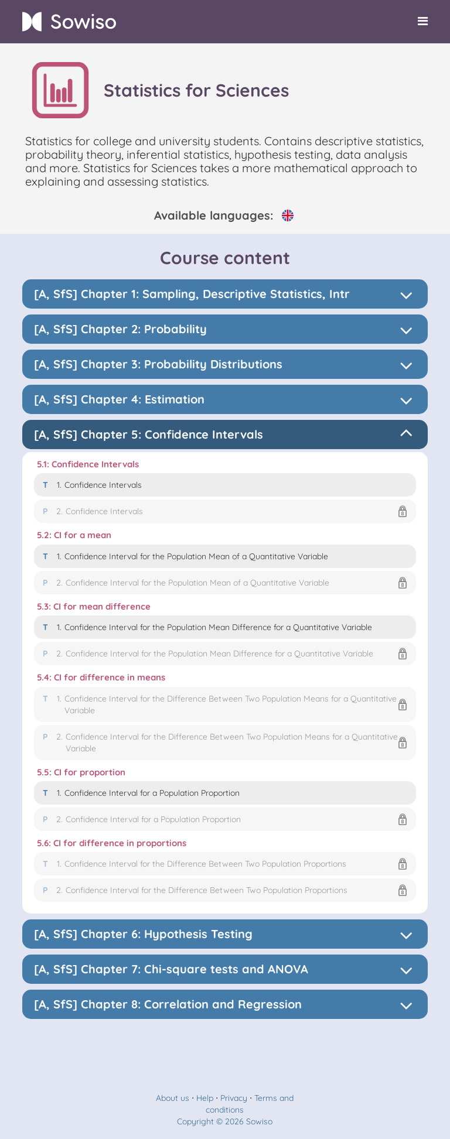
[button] (225, 511)
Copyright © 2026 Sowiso (224, 1121)
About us (172, 1098)
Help (204, 1098)
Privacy (233, 1098)
